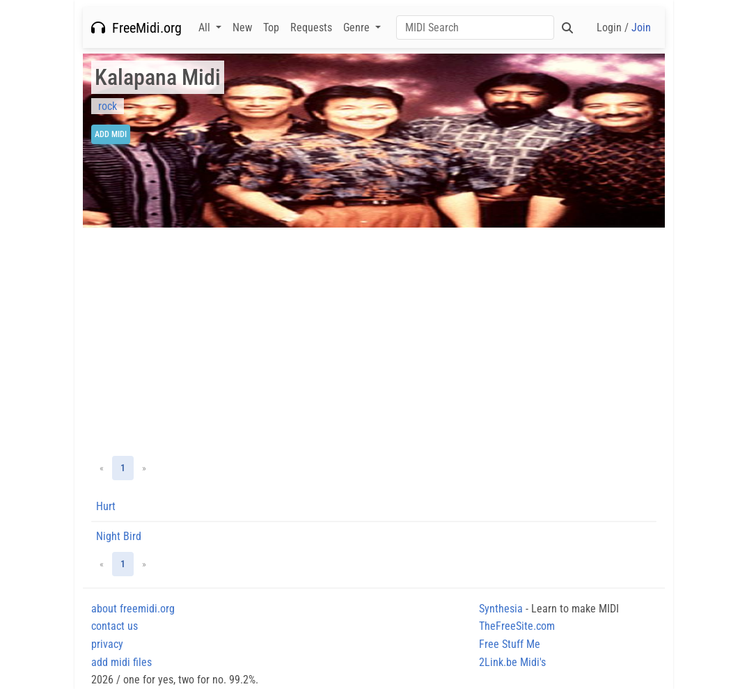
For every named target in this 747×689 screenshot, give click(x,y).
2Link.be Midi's (512, 662)
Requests (311, 27)
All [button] (205, 27)
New (242, 27)
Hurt (106, 506)
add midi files (121, 662)
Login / (624, 27)
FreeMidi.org (136, 27)
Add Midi (111, 134)
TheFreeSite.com (517, 626)
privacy (107, 644)
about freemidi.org (133, 608)
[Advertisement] (373, 341)
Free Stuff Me (509, 644)
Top (271, 27)
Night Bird (118, 536)
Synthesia (501, 608)
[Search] (475, 27)
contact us (114, 626)
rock (107, 106)
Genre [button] (357, 27)
